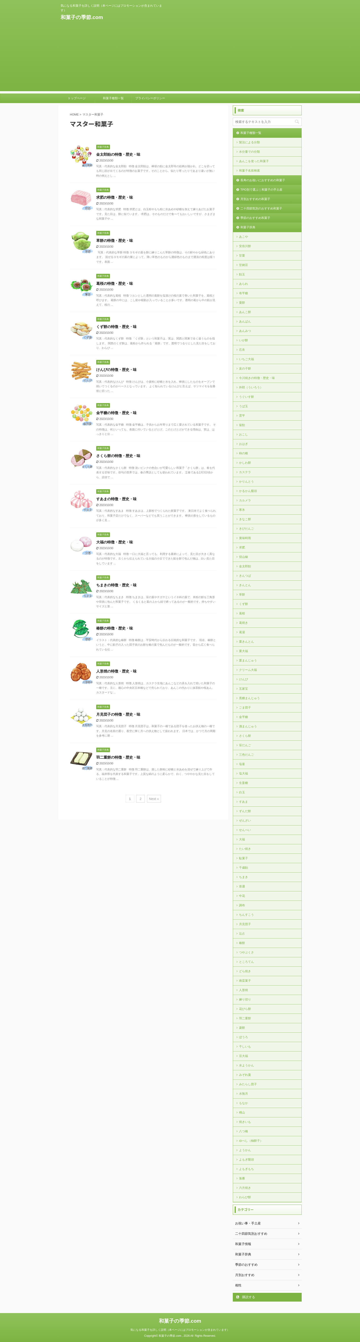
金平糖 (243, 717)
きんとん (245, 585)
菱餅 (242, 1027)
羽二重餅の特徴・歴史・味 (118, 757)
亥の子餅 (245, 368)
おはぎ (243, 444)
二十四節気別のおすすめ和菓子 (261, 208)
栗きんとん (246, 641)
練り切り (245, 999)
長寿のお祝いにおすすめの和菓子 (262, 180)
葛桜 (242, 613)
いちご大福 (246, 359)
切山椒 (243, 557)
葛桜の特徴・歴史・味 (114, 283)
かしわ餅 (245, 462)
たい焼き (245, 848)
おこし (243, 434)
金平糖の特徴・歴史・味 (116, 413)
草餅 (242, 594)
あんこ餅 (245, 312)
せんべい (245, 830)
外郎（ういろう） (251, 387)
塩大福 (243, 773)
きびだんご (246, 528)
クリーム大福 (248, 670)
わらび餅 (245, 1197)
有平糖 (243, 293)
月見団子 (245, 924)
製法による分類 (249, 142)
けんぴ (243, 679)
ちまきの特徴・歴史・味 (116, 585)
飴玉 (242, 274)
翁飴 (242, 425)
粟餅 (242, 302)
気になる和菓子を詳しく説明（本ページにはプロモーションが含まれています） (180, 1329)
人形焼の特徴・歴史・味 (116, 671)
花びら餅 (245, 1009)
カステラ (245, 472)
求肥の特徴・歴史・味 (114, 197)
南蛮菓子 (245, 980)
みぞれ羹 (245, 1074)
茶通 (242, 886)
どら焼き (245, 971)
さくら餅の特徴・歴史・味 (118, 456)
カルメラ (245, 500)
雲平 (242, 415)
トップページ (77, 98)
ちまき (243, 877)
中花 (242, 896)
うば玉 (243, 406)
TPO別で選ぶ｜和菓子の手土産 (261, 189)
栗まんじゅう (248, 660)
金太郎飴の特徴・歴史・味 (118, 154)
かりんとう (246, 481)
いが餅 (243, 340)
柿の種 (243, 453)
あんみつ (245, 331)
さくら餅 (245, 735)
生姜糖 (243, 783)
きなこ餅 (245, 519)
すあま (243, 801)
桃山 (242, 1112)
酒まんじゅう (248, 726)
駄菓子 (243, 858)
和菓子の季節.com (82, 17)
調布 (242, 905)
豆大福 (243, 1056)
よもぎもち (246, 1169)
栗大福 (243, 651)
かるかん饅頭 (248, 491)
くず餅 (243, 604)
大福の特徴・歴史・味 (114, 542)
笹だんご (245, 745)
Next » (154, 799)
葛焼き (243, 622)
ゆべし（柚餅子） (251, 1140)
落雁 (242, 1178)
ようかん (245, 1150)
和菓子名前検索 (249, 170)
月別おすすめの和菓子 (255, 199)
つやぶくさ (246, 952)
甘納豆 (243, 265)
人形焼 (243, 990)
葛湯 (242, 632)
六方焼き (245, 1187)
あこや (243, 236)
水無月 (243, 1093)
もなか (243, 1103)
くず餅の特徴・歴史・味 (116, 327)
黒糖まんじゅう (249, 698)
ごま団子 (245, 707)
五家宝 (243, 688)
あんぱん (245, 321)
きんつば (245, 575)
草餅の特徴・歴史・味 (114, 241)
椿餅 (242, 943)
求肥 (242, 547)
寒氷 (242, 509)
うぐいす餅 (246, 396)
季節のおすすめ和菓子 (255, 218)
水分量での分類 (249, 151)
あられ (243, 283)
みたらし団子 (248, 1084)
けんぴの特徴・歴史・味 (116, 370)
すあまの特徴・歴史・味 (116, 499)
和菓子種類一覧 (113, 98)
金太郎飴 (245, 566)
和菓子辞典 (247, 227)
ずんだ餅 (245, 811)
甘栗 (242, 255)
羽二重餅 (245, 1018)
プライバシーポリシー (150, 98)
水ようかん (246, 1065)
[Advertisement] (180, 59)
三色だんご (246, 754)
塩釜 (242, 764)
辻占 (242, 933)
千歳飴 (243, 867)
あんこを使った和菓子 (254, 161)
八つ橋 (243, 1131)
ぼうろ (243, 1037)
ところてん (246, 961)
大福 (242, 839)
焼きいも (245, 1122)
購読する (245, 1297)
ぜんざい (245, 820)
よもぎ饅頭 (246, 1159)
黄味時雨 (245, 538)
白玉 (242, 792)
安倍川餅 (245, 246)
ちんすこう (246, 914)
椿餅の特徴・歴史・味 (114, 628)
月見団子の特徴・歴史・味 (118, 714)
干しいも (245, 1046)
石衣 (242, 349)
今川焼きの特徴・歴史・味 (257, 378)
